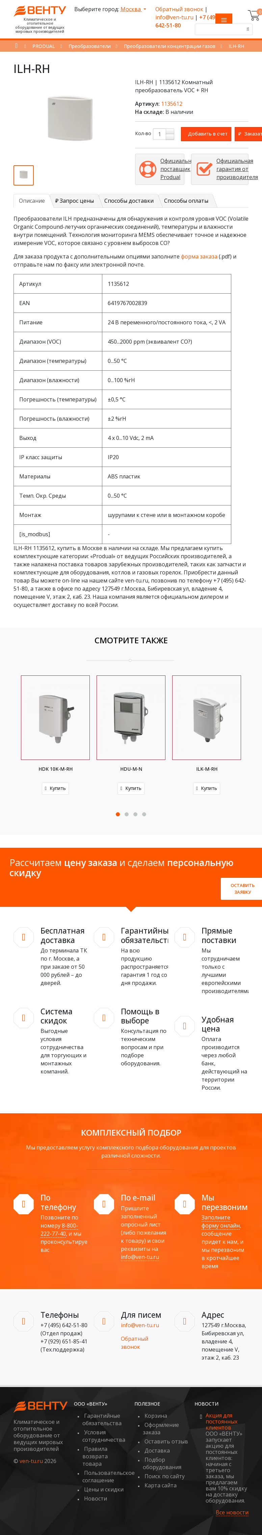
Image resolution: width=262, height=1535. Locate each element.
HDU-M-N (131, 769)
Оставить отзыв (166, 1441)
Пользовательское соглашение (108, 1476)
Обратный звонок (179, 9)
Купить (55, 788)
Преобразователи (90, 46)
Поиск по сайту (165, 1476)
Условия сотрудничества (103, 1436)
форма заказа (199, 256)
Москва (131, 9)
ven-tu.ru (31, 1461)
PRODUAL (43, 46)
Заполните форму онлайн (221, 1221)
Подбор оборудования (162, 1463)
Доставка (157, 1450)
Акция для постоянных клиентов (221, 1421)
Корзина (156, 1415)
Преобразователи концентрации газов (169, 46)
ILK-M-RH (206, 769)
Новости (95, 1498)
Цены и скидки (104, 1489)
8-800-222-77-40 (59, 1229)
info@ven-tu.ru (174, 17)
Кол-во (143, 133)
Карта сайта (161, 1485)
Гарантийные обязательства (102, 1419)
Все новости (232, 1512)
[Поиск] (247, 29)
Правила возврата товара (95, 1456)
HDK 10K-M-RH (55, 769)
